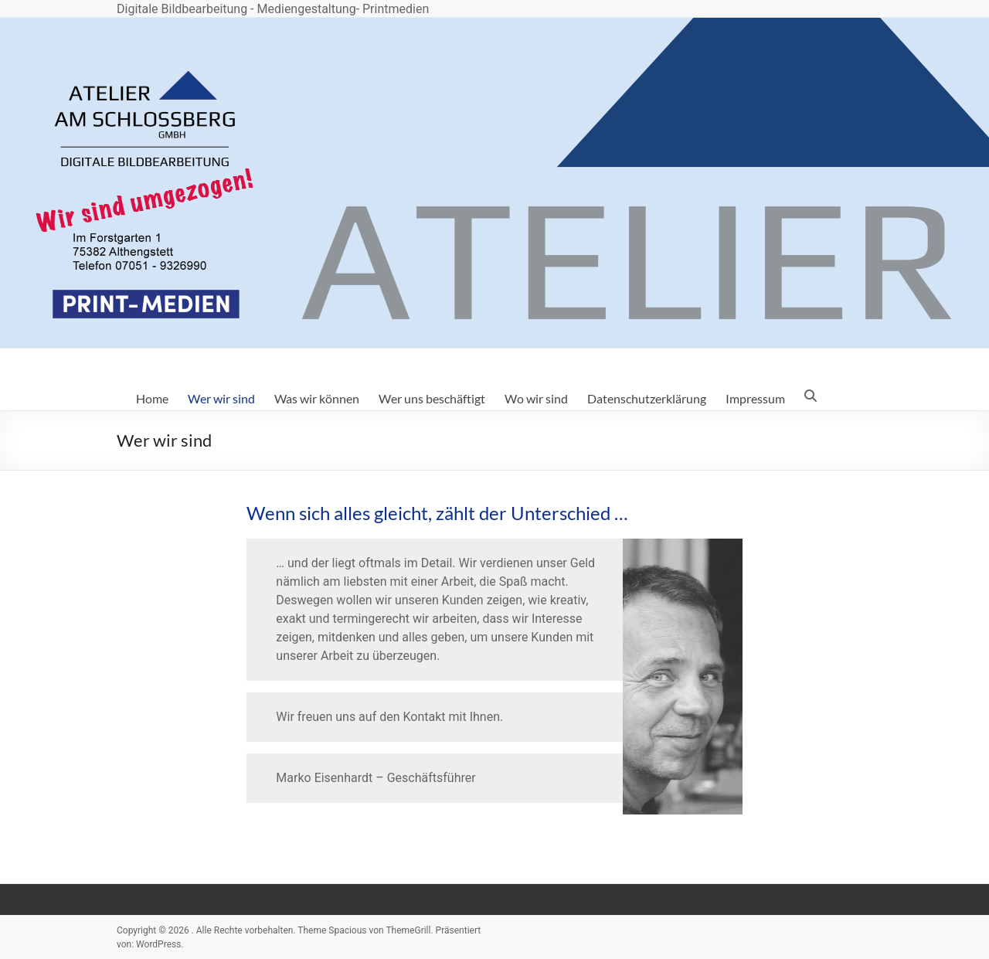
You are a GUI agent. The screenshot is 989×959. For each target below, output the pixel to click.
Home (152, 398)
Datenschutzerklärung (646, 398)
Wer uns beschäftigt (432, 398)
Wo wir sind (536, 398)
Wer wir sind (221, 398)
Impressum (755, 398)
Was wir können (316, 398)
